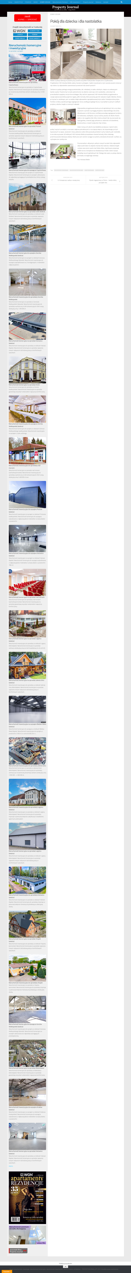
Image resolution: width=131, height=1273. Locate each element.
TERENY (35, 34)
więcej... (11, 1166)
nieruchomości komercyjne (76, 170)
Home (10, 2)
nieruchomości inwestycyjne (61, 170)
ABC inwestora (74, 2)
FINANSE (28, 2)
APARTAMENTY (34, 38)
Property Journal (88, 2)
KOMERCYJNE (35, 31)
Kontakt (105, 2)
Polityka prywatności (65, 1263)
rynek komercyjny (99, 170)
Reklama (98, 2)
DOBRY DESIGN (45, 2)
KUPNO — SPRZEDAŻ (27, 18)
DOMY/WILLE (20, 38)
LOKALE (20, 34)
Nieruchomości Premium (60, 2)
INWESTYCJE (18, 2)
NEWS (36, 2)
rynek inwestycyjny (89, 170)
